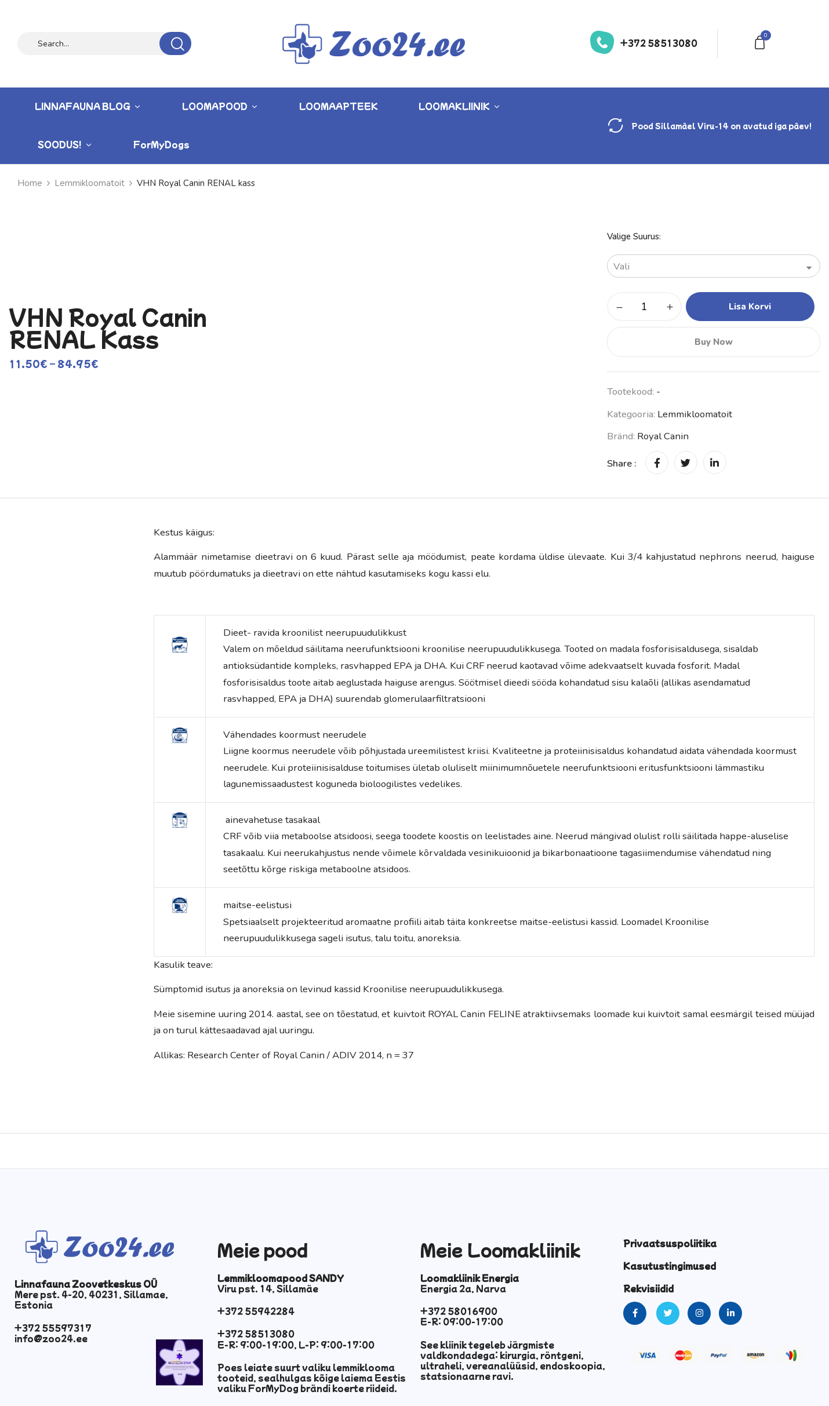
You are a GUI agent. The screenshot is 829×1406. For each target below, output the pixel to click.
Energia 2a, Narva (463, 1288)
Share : (622, 463)
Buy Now (714, 342)
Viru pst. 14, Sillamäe (267, 1288)
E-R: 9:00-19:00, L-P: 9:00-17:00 (295, 1344)
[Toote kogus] (644, 306)
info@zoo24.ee (51, 1338)
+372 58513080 (658, 43)
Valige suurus (633, 236)
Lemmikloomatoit (694, 414)
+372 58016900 (458, 1311)
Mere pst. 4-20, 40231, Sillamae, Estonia (91, 1299)
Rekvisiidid (648, 1288)
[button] (761, 41)
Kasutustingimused (669, 1266)
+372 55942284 (255, 1311)
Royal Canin (663, 436)
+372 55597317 (53, 1328)
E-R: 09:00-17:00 (461, 1321)
